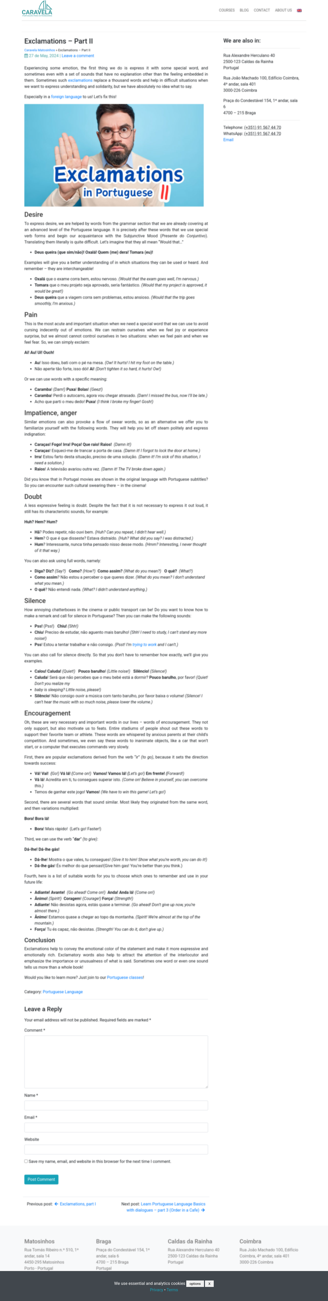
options (195, 1284)
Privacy (156, 1289)
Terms (172, 1289)
